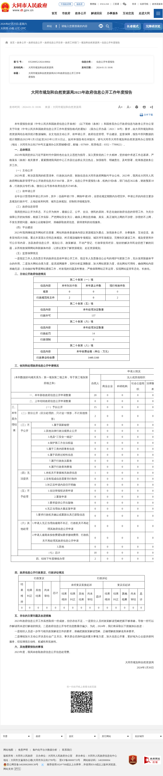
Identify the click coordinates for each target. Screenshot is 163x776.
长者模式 (133, 26)
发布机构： (19, 67)
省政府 (79, 4)
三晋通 (116, 4)
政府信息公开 (35, 42)
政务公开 (80, 13)
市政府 (66, 13)
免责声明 (23, 749)
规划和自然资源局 (90, 42)
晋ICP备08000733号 (69, 760)
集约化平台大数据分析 (45, 749)
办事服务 (112, 13)
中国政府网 (66, 4)
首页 (54, 13)
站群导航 (144, 4)
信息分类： (87, 62)
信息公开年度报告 (111, 42)
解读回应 (96, 13)
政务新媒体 (157, 4)
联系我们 (67, 749)
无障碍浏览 (153, 26)
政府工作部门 (72, 42)
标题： (17, 73)
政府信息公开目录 (54, 42)
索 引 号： (19, 62)
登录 (134, 4)
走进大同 (144, 13)
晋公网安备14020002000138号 (20, 764)
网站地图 (8, 749)
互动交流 (128, 13)
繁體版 (93, 4)
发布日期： (87, 67)
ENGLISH (104, 4)
